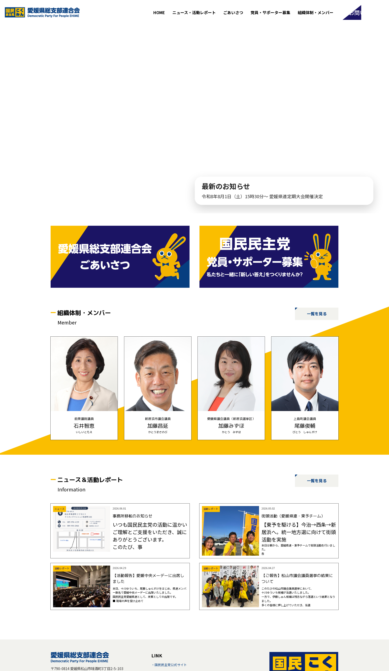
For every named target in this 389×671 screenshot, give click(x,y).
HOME (158, 12)
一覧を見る (317, 314)
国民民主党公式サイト (171, 664)
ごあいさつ (232, 12)
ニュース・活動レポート (193, 12)
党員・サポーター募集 (269, 12)
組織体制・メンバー (314, 12)
